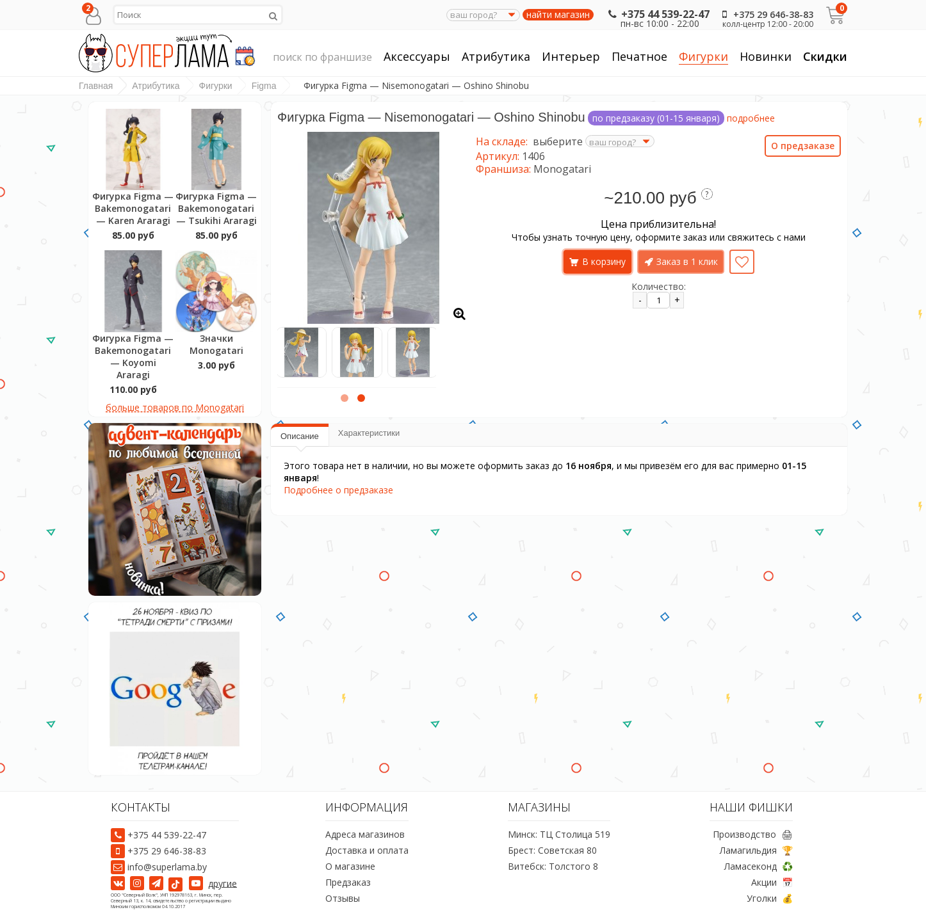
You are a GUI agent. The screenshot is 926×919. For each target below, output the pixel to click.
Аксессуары (417, 57)
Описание (299, 436)
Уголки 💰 (770, 898)
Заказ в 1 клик (687, 261)
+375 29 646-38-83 (765, 14)
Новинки (766, 56)
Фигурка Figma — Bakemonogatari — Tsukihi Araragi (216, 208)
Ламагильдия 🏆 (756, 850)
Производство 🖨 (753, 834)
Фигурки (703, 57)
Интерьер (571, 57)
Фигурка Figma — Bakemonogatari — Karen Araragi (133, 208)
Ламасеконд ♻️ (758, 866)
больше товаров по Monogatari (175, 407)
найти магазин (558, 14)
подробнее (751, 118)
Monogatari (562, 169)
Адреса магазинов (365, 834)
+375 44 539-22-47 (657, 14)
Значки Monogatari (216, 344)
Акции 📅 (772, 882)
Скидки (825, 56)
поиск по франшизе (322, 57)
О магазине (350, 866)
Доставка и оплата (367, 850)
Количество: (658, 286)
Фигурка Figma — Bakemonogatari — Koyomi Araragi (133, 356)
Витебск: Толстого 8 (553, 866)
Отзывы (342, 898)
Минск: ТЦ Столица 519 (559, 834)
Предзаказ (348, 882)
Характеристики (369, 433)
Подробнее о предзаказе (338, 490)
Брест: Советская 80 (552, 850)
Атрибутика (496, 57)
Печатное (639, 57)
